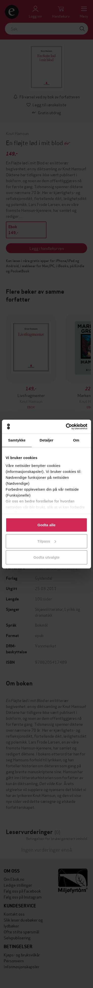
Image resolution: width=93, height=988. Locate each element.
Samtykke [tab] (17, 440)
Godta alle (46, 525)
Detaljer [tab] (46, 440)
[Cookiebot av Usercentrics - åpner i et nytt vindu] (66, 426)
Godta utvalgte (46, 557)
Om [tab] (76, 440)
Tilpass (46, 541)
